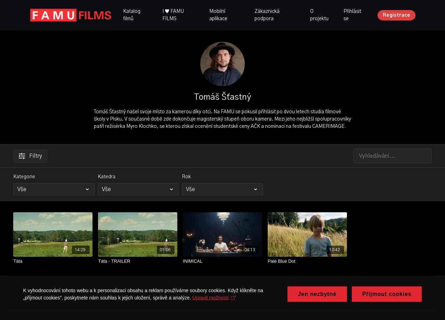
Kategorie (24, 176)
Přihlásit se (352, 15)
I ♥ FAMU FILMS (173, 15)
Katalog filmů (131, 15)
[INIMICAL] (222, 261)
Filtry (30, 156)
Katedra (106, 176)
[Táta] (52, 261)
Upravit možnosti (215, 313)
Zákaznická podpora (267, 15)
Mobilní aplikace (218, 15)
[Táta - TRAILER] (137, 261)
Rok (186, 176)
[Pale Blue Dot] (307, 261)
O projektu (319, 15)
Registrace (396, 15)
